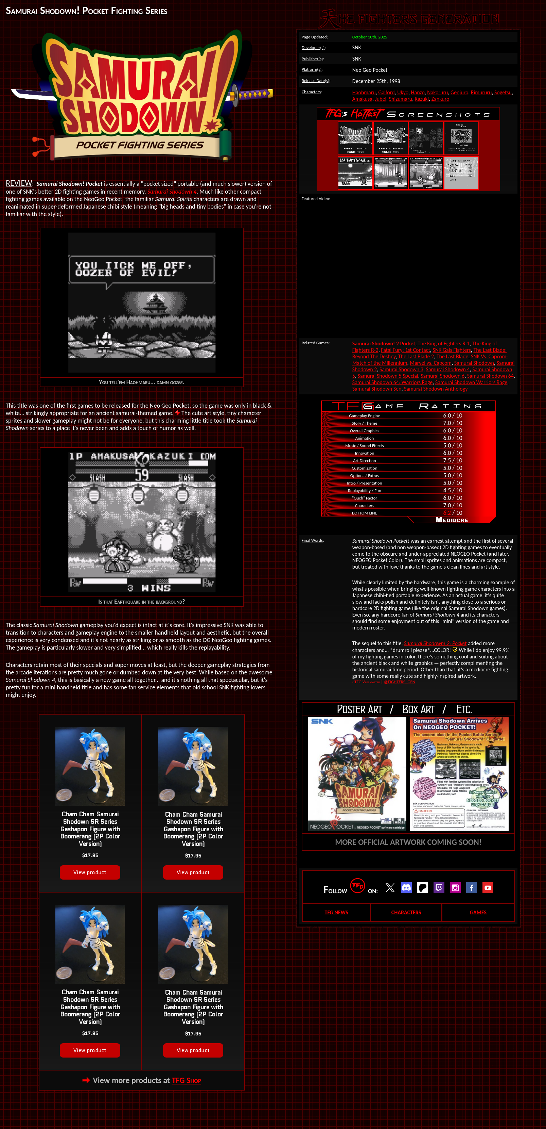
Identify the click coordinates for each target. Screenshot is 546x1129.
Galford (386, 92)
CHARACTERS (406, 912)
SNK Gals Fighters (452, 350)
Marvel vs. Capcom (431, 363)
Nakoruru (437, 92)
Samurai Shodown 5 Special (388, 376)
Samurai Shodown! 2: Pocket (435, 643)
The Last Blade (453, 356)
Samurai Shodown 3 (401, 369)
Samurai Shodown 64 (490, 376)
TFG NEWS (336, 912)
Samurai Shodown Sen (377, 389)
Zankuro (440, 99)
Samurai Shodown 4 (172, 191)
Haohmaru (364, 92)
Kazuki (422, 99)
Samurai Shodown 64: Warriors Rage (392, 382)
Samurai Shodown (474, 363)
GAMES (478, 912)
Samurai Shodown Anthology (436, 389)
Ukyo (402, 92)
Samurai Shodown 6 (442, 376)
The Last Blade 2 (416, 356)
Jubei (381, 99)
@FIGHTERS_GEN (399, 681)
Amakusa (362, 99)
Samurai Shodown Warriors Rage (471, 382)
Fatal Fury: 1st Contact (405, 350)
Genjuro (459, 92)
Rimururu (481, 92)
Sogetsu (503, 92)
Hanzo (418, 92)
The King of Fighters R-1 (444, 343)
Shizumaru (400, 99)
